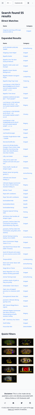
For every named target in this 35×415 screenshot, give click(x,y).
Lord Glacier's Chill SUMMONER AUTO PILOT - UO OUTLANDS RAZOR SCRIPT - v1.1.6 (11, 123)
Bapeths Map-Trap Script (10, 81)
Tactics (25, 178)
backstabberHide (8, 200)
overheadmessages (9, 133)
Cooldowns (6, 129)
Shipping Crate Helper (10, 53)
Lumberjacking (27, 259)
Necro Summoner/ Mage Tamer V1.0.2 (10, 242)
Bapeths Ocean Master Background (10, 71)
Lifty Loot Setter (8, 156)
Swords (25, 306)
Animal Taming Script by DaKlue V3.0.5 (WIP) (10, 237)
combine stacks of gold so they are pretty (11, 281)
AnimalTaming (27, 48)
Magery (25, 105)
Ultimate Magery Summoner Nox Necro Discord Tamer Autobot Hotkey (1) (11, 185)
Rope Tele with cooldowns (11, 197)
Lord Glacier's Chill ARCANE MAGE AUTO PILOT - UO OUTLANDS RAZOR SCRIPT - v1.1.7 (11, 105)
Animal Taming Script (9, 277)
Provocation (27, 248)
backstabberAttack (8, 204)
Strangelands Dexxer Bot (10, 296)
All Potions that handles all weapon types (11, 217)
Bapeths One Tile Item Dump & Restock (10, 60)
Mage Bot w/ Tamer (9, 268)
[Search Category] (9, 3)
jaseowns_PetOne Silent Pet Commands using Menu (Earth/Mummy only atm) (11, 223)
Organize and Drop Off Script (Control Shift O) (12, 31)
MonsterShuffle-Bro (9, 142)
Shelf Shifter (6, 323)
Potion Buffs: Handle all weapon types (10, 168)
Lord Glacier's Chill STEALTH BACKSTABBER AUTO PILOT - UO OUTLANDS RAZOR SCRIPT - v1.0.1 (11, 87)
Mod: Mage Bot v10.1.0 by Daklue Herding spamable (11, 272)
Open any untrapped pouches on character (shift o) (11, 291)
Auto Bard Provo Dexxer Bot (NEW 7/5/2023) (11, 248)
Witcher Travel (7, 190)
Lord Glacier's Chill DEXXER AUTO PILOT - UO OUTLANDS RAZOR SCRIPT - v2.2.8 (11, 114)
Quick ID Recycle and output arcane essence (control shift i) (11, 254)
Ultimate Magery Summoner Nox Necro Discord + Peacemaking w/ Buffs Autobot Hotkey (11, 313)
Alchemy (25, 168)
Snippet (28, 31)
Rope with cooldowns (9, 194)
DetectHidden (27, 326)
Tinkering (26, 81)
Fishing (25, 212)
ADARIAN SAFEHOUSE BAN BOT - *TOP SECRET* (11, 98)
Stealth (25, 87)
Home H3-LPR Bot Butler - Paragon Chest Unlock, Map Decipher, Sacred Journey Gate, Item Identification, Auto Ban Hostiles (11, 149)
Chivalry (25, 114)
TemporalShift (7, 259)
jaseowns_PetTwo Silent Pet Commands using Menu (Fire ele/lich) (12, 230)
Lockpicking (26, 76)
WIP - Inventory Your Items (11, 319)
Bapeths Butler (7, 56)
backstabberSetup (8, 207)
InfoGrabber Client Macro (11, 286)
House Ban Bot (7, 326)
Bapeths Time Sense (9, 93)
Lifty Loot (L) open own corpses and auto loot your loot (11, 161)
